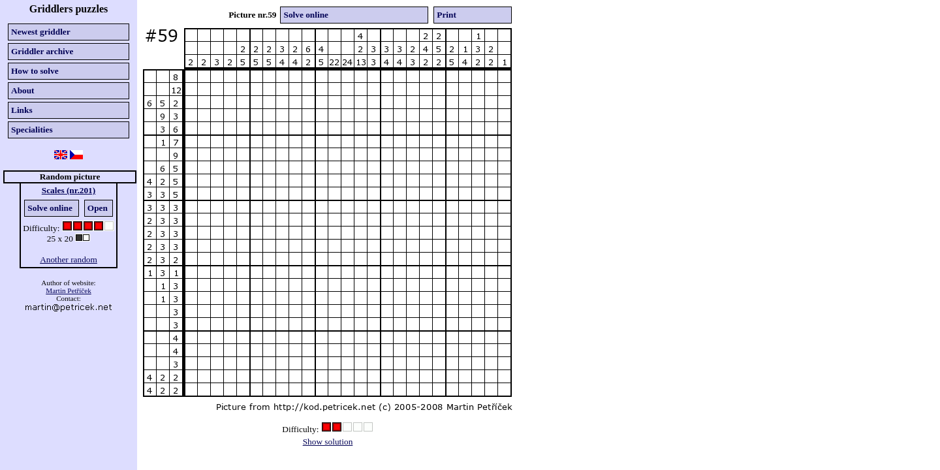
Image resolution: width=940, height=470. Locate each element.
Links (22, 110)
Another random (68, 259)
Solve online (49, 208)
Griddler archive (42, 51)
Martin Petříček (68, 290)
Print (446, 15)
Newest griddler (40, 32)
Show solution (328, 441)
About (23, 90)
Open (97, 208)
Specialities (32, 129)
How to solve (35, 71)
